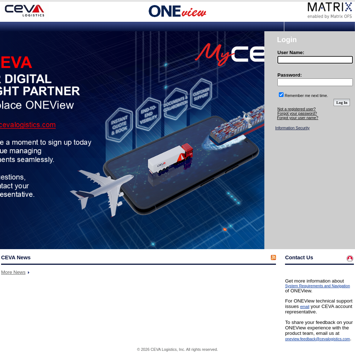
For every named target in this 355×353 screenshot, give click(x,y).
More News (13, 272)
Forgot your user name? (297, 117)
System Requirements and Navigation (317, 286)
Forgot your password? (297, 113)
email (304, 306)
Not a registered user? (296, 109)
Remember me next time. (306, 95)
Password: (289, 75)
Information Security (292, 128)
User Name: (290, 52)
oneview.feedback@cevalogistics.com (317, 339)
